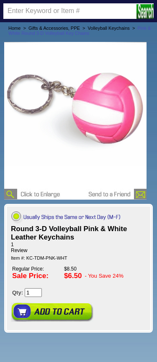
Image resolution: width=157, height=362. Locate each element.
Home (14, 28)
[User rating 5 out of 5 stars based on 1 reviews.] (78, 247)
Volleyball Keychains (109, 28)
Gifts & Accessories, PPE (54, 28)
